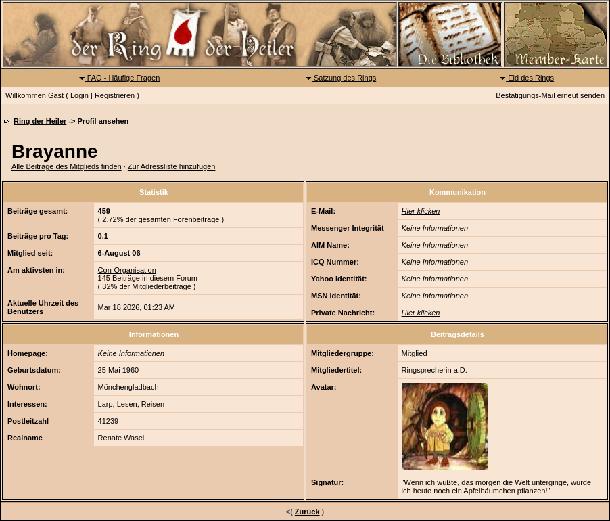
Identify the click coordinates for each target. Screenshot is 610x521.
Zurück (307, 511)
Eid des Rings (526, 78)
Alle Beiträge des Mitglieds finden (66, 166)
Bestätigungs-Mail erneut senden (550, 95)
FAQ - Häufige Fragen (119, 78)
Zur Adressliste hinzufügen (172, 166)
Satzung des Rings (340, 78)
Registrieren (115, 95)
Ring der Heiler (40, 121)
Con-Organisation (127, 270)
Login (79, 95)
